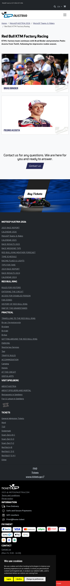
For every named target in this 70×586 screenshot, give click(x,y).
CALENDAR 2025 (9, 240)
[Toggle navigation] (64, 14)
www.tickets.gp (35, 476)
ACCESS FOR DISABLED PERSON (16, 295)
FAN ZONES (7, 300)
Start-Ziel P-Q (8, 443)
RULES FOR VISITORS (11, 287)
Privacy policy (7, 498)
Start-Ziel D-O (8, 439)
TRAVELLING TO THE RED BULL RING (18, 318)
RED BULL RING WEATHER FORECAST (19, 252)
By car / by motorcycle (11, 322)
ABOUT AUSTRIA (9, 386)
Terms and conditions (11, 495)
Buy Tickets (35, 194)
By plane (5, 326)
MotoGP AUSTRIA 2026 (20, 23)
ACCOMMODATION (10, 359)
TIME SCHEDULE (9, 256)
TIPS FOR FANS (8, 264)
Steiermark (6, 430)
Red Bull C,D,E (8, 451)
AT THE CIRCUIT (9, 372)
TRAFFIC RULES (9, 355)
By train (5, 330)
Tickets (35, 472)
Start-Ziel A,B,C (8, 435)
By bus (4, 334)
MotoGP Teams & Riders (44, 23)
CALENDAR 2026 (9, 231)
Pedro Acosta (12, 130)
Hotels (5, 368)
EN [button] (58, 6)
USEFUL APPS (8, 376)
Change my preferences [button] (34, 579)
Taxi (3, 351)
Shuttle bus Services (10, 347)
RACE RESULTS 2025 (11, 244)
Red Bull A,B (7, 447)
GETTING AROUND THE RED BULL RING (19, 339)
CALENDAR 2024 (9, 277)
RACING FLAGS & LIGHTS (13, 260)
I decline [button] (19, 579)
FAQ (35, 468)
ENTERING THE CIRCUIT (12, 291)
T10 (3, 426)
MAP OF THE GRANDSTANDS (14, 308)
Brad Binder (11, 88)
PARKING (6, 343)
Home (4, 23)
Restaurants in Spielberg (12, 394)
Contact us (35, 166)
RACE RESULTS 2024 (11, 273)
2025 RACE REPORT (11, 227)
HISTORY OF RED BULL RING (14, 304)
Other (4, 459)
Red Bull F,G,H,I (8, 455)
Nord (4, 422)
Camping (5, 363)
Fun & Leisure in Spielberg (13, 398)
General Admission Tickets (13, 418)
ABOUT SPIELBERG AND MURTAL (16, 390)
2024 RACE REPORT (11, 269)
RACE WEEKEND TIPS (11, 248)
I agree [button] (8, 579)
